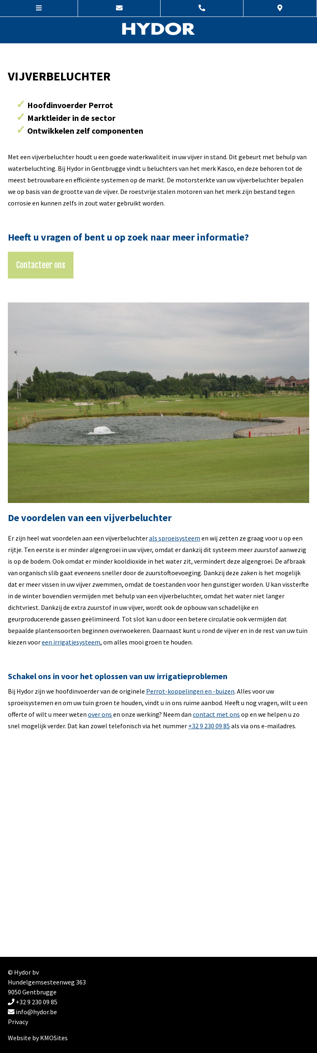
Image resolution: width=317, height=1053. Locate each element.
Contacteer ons (40, 265)
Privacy (18, 1022)
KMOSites (54, 1038)
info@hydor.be (32, 1012)
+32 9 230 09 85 (209, 726)
